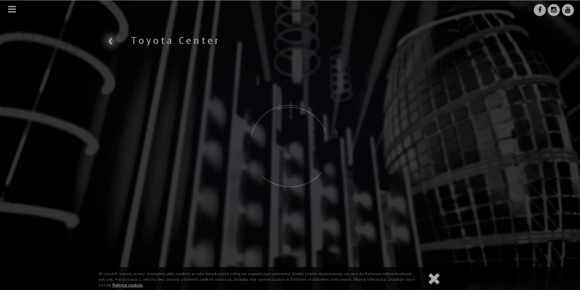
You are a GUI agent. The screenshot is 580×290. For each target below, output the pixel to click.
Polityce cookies (127, 285)
